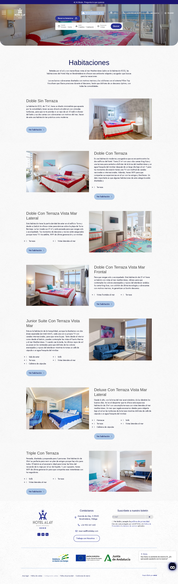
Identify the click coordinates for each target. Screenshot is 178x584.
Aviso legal (25, 576)
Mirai (155, 575)
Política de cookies (36, 576)
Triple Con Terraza (42, 453)
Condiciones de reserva (83, 576)
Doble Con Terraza (110, 153)
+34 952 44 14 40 (134, 13)
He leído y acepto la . (132, 521)
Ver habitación (35, 129)
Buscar (116, 26)
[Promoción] (104, 27)
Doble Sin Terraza (42, 101)
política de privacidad (140, 521)
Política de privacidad (66, 576)
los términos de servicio (129, 526)
